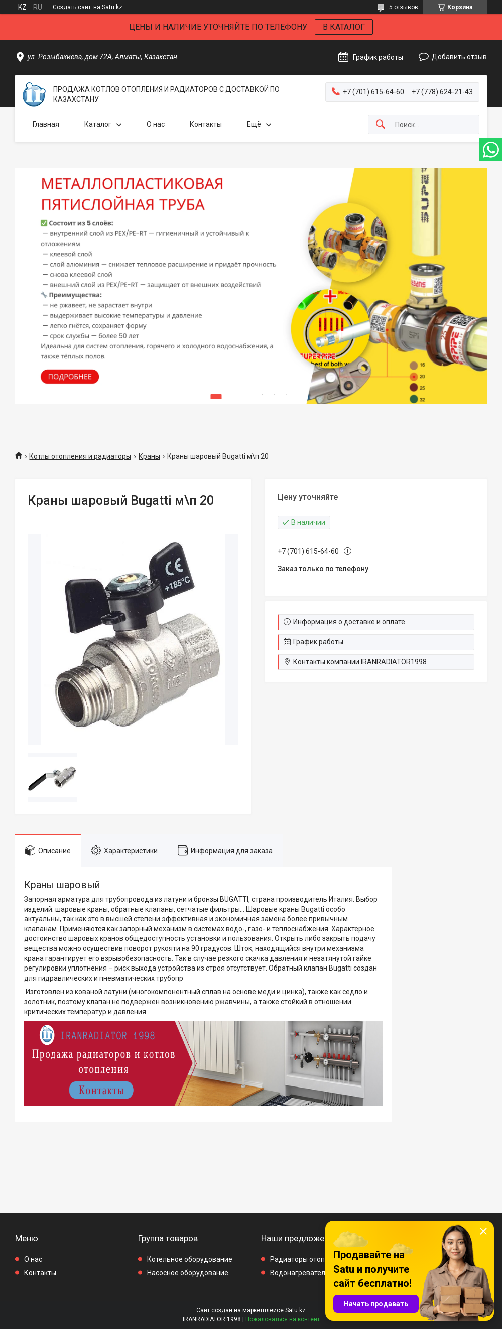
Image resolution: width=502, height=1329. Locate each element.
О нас (156, 124)
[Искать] (380, 125)
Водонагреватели (299, 1273)
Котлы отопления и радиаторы (80, 456)
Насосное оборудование (187, 1273)
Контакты (206, 124)
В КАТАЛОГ (344, 27)
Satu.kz (295, 1310)
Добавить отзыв (459, 57)
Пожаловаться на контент (282, 1319)
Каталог (97, 124)
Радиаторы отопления (307, 1259)
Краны (149, 456)
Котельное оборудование (189, 1259)
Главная (46, 124)
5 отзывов (403, 7)
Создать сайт (72, 7)
